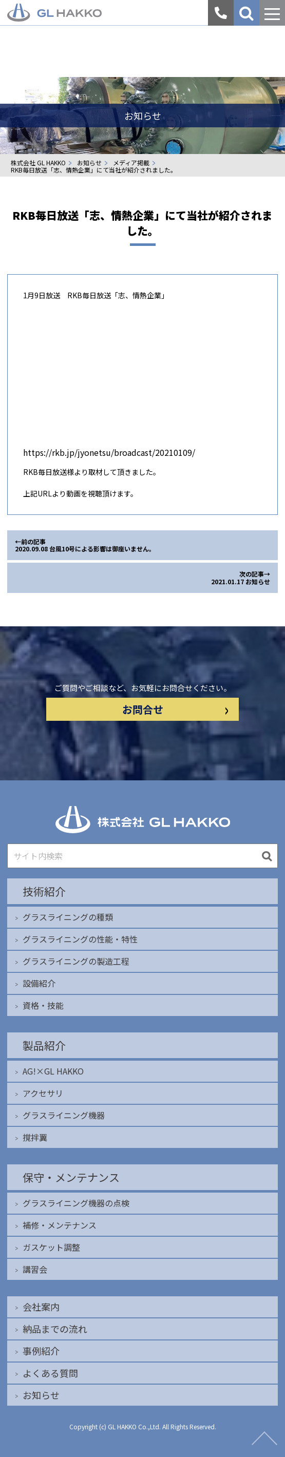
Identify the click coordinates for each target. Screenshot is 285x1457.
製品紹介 (44, 1045)
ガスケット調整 (51, 1247)
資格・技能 (43, 1005)
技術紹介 (44, 891)
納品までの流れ (55, 1328)
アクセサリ (43, 1093)
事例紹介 (41, 1350)
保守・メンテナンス (71, 1177)
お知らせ (41, 1395)
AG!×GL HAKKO (53, 1071)
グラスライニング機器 (64, 1115)
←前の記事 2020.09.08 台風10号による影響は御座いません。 (85, 545)
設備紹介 (39, 983)
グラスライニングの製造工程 (76, 961)
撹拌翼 (35, 1137)
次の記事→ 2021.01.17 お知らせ (240, 577)
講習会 (35, 1269)
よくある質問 (50, 1372)
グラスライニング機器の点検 (76, 1203)
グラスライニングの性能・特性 (80, 939)
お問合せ (175, 709)
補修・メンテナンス (60, 1225)
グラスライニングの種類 (68, 917)
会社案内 (41, 1306)
